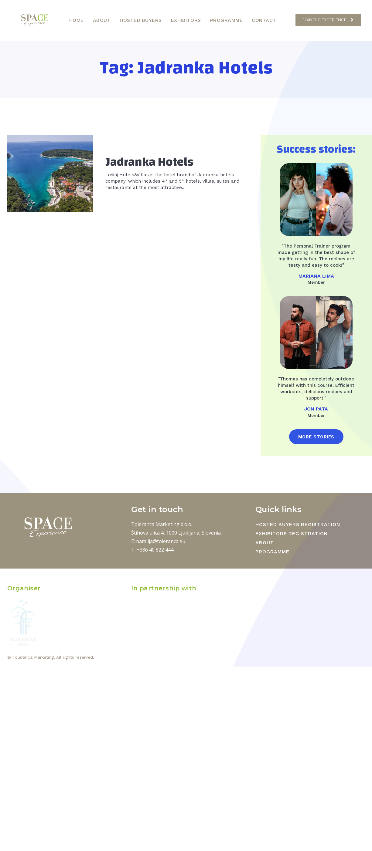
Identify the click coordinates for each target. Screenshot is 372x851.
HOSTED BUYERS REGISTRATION (297, 524)
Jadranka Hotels (149, 162)
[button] (287, 20)
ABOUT (264, 542)
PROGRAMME (272, 551)
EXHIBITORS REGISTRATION (291, 533)
